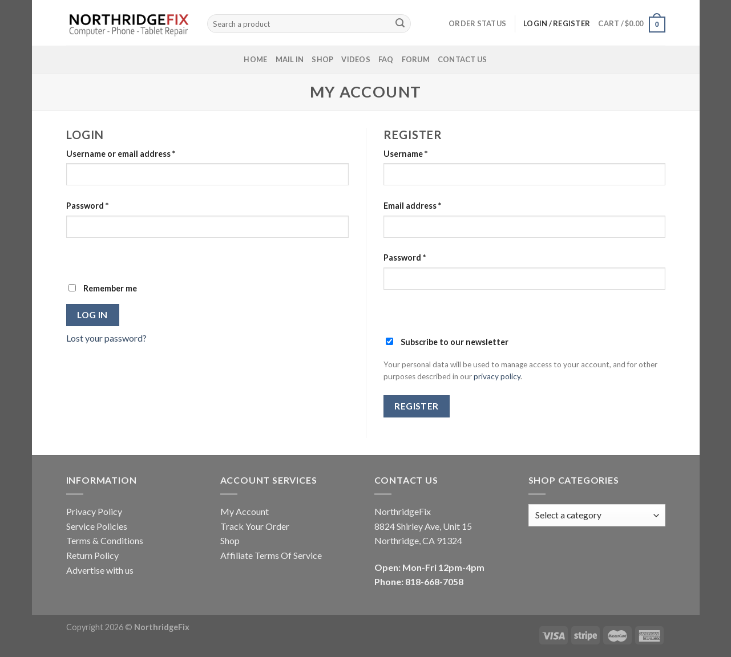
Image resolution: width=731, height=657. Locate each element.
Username (405, 154)
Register (416, 406)
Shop (322, 59)
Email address (412, 205)
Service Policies (96, 526)
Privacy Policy (94, 511)
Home (255, 59)
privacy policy (497, 376)
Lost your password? (106, 337)
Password (87, 205)
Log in (92, 315)
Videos (355, 59)
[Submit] (400, 24)
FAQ (386, 59)
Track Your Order (254, 526)
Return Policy (92, 555)
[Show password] (77, 257)
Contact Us (462, 59)
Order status (477, 23)
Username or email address (120, 154)
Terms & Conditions (104, 540)
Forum (416, 59)
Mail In (290, 59)
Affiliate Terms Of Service (271, 555)
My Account (244, 511)
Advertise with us (100, 570)
